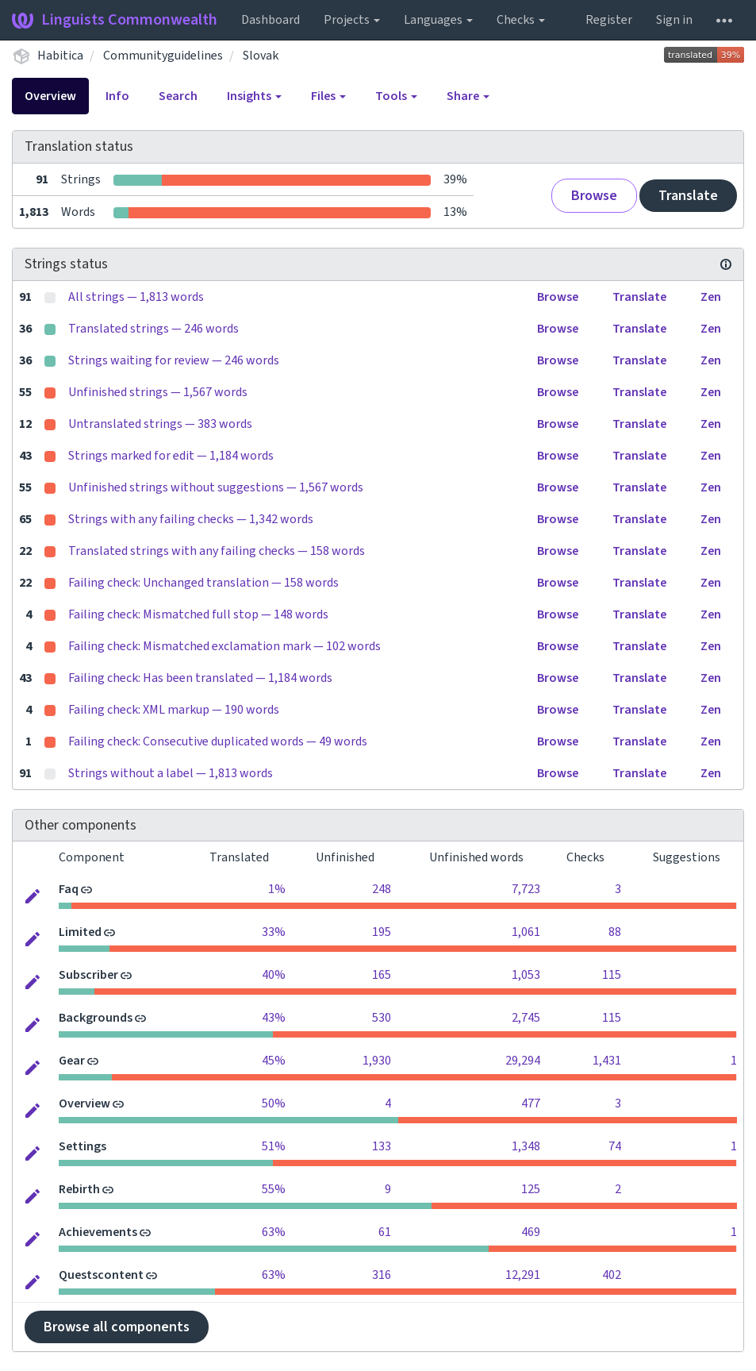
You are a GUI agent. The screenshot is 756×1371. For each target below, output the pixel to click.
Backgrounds (95, 1017)
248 (381, 889)
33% (274, 932)
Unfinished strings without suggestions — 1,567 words (215, 487)
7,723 (526, 889)
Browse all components (117, 1327)
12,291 (522, 1275)
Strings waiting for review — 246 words (173, 360)
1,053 (526, 975)
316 (381, 1275)
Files (328, 96)
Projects (352, 20)
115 (611, 975)
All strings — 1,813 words (136, 297)
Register (608, 20)
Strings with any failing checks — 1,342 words (190, 519)
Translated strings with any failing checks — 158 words (216, 551)
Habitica (60, 55)
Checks (521, 20)
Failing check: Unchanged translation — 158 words (203, 582)
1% (277, 889)
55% (274, 1189)
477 (530, 1103)
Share (468, 96)
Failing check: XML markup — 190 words (173, 709)
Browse (594, 196)
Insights (254, 96)
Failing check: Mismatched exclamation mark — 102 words (224, 646)
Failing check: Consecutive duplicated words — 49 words (217, 741)
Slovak (260, 55)
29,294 (522, 1060)
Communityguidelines (163, 55)
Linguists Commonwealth (114, 20)
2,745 (526, 1017)
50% (274, 1103)
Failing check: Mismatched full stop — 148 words (198, 614)
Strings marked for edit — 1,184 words (171, 455)
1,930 (377, 1060)
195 (381, 932)
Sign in (674, 20)
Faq (69, 889)
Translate (688, 196)
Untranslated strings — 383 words (160, 424)
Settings (82, 1146)
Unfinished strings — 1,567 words (158, 392)
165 (381, 975)
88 (614, 932)
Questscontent (101, 1275)
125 (530, 1189)
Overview (50, 96)
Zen (710, 297)
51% (274, 1146)
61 (384, 1232)
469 (530, 1232)
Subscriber (88, 975)
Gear (72, 1060)
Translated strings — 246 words (153, 328)
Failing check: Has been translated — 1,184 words (200, 678)
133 (381, 1146)
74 (614, 1146)
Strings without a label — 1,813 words (170, 773)
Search (178, 96)
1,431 (607, 1060)
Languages (438, 20)
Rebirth (79, 1189)
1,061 (526, 932)
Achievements (98, 1232)
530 (381, 1017)
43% (274, 1017)
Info (117, 96)
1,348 (526, 1146)
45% (274, 1060)
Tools (396, 96)
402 (611, 1275)
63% (274, 1232)
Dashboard (270, 20)
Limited (80, 932)
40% (274, 975)
